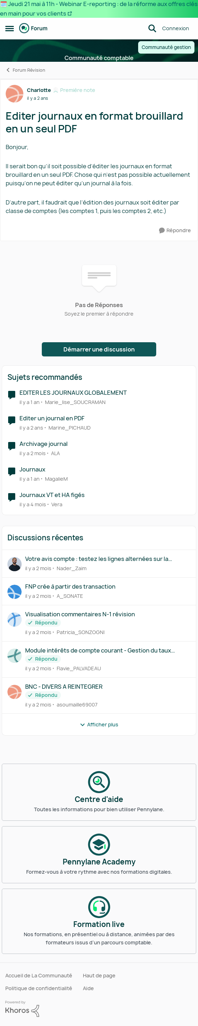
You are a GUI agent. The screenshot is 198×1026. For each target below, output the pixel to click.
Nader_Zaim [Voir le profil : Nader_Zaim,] (71, 568)
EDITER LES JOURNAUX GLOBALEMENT (73, 393)
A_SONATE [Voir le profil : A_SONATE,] (70, 596)
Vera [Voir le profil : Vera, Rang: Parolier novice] (56, 504)
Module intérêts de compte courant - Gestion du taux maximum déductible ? (98, 650)
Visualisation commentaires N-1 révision (80, 614)
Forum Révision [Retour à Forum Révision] (25, 70)
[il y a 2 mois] (32, 453)
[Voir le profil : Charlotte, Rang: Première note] (14, 94)
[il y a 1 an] (29, 402)
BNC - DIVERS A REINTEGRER (63, 687)
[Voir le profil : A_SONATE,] (14, 592)
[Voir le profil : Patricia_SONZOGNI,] (14, 619)
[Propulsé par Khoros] (99, 1009)
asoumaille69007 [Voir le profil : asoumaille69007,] (77, 704)
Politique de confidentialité (38, 988)
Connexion (175, 28)
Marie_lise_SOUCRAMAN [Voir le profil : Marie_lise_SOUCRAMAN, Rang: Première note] (75, 402)
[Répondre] (175, 230)
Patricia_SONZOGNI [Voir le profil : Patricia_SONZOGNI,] (80, 632)
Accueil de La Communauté (38, 975)
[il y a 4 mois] (32, 504)
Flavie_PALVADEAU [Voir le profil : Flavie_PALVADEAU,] (79, 668)
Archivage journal (43, 444)
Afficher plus (99, 724)
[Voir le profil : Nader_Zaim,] (14, 564)
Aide (88, 988)
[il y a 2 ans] (31, 427)
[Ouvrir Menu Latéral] (9, 28)
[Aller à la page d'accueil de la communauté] (33, 28)
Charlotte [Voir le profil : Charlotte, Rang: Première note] (39, 90)
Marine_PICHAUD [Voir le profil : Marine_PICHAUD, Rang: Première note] (70, 427)
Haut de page (99, 975)
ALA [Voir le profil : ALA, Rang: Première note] (55, 453)
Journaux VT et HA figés (52, 495)
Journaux (32, 469)
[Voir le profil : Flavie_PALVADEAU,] (14, 656)
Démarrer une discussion (99, 349)
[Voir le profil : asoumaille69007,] (14, 692)
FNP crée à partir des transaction (70, 586)
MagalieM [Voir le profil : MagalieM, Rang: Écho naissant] (56, 478)
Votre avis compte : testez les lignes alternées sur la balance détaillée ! (96, 559)
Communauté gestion (166, 47)
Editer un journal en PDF (52, 418)
